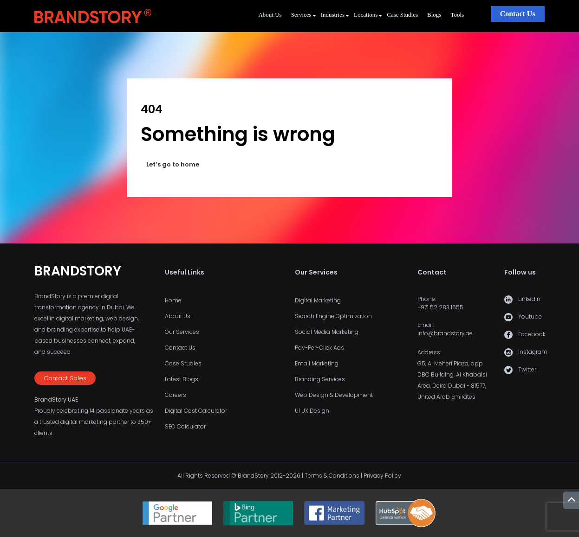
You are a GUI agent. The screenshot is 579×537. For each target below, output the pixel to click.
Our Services (182, 332)
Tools (457, 14)
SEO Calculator (185, 426)
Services (301, 14)
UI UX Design (312, 411)
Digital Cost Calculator (196, 411)
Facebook (532, 334)
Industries (333, 14)
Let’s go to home (172, 164)
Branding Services (320, 379)
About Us (269, 14)
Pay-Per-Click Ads (319, 348)
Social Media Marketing (326, 332)
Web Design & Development (334, 395)
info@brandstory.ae (445, 333)
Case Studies (402, 14)
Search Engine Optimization (333, 316)
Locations (365, 14)
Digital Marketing (318, 300)
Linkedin (529, 299)
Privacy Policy (382, 475)
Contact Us (517, 14)
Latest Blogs (181, 379)
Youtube (530, 316)
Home (173, 300)
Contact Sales (65, 378)
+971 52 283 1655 (440, 307)
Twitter (527, 369)
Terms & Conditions (332, 475)
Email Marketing (316, 363)
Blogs (434, 14)
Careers (175, 395)
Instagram (532, 352)
